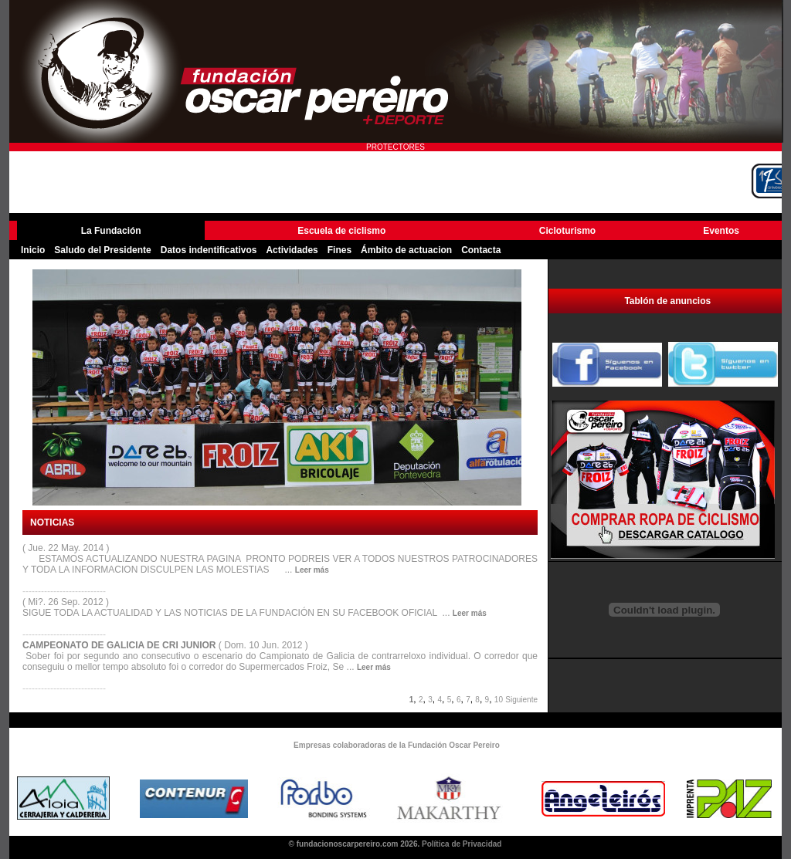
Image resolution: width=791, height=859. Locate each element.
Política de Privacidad (461, 844)
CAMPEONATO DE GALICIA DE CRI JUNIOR (120, 645)
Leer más (312, 570)
